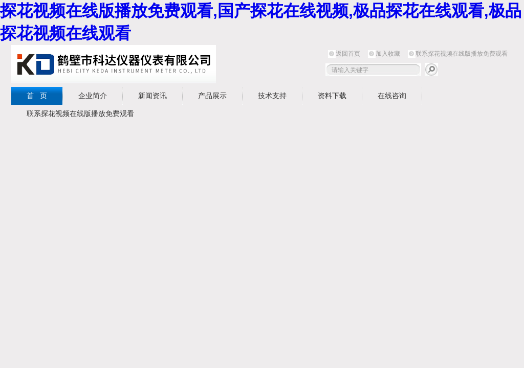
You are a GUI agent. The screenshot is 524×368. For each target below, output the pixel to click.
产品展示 (212, 95)
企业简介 (92, 95)
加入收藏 (388, 53)
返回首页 (348, 53)
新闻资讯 (152, 95)
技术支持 (272, 95)
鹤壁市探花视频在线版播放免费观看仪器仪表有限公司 (113, 64)
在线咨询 (392, 95)
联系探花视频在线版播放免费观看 (462, 53)
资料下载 (332, 95)
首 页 (37, 95)
